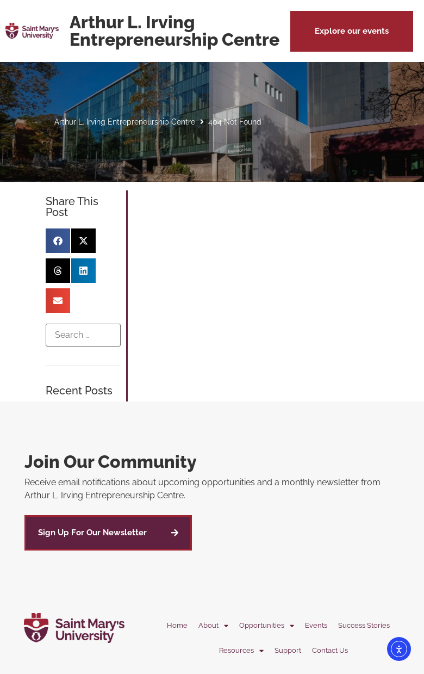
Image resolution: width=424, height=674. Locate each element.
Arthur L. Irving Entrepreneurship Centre (124, 122)
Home (177, 625)
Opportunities (266, 626)
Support (288, 650)
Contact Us (330, 650)
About (213, 626)
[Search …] (83, 335)
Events (316, 625)
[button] (351, 31)
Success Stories (364, 625)
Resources (241, 651)
